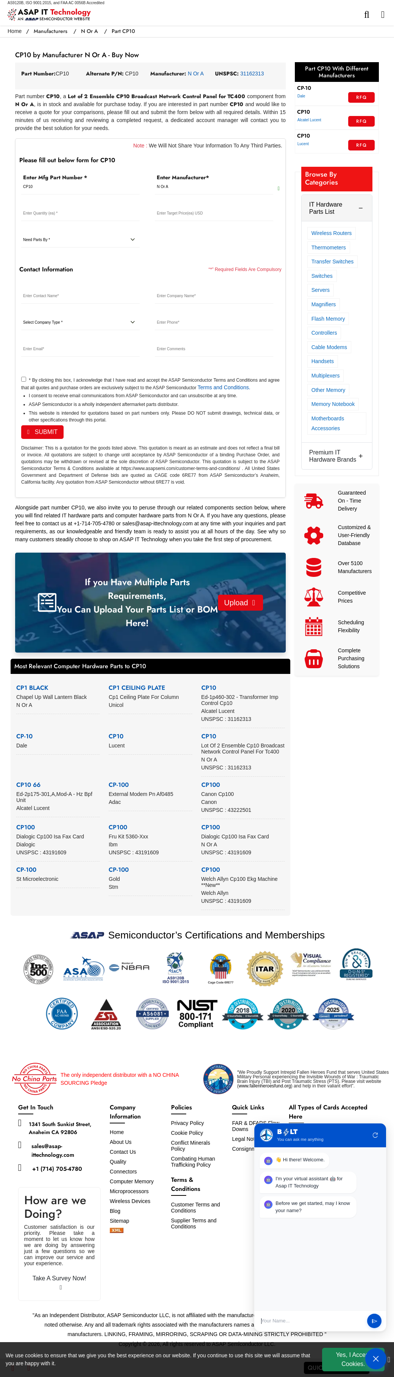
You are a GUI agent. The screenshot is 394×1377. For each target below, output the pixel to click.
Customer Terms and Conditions (195, 1208)
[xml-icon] (116, 1231)
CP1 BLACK (32, 687)
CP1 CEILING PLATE (137, 687)
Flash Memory (328, 319)
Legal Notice (247, 1139)
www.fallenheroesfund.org (265, 1086)
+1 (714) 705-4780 (57, 1169)
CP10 (208, 687)
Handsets (322, 361)
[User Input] (311, 1321)
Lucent (303, 144)
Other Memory (328, 390)
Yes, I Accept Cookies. (353, 1359)
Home (15, 31)
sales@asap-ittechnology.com (52, 1150)
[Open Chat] (375, 1358)
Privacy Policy (187, 1123)
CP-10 (24, 736)
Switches (322, 276)
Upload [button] (239, 602)
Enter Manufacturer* (183, 177)
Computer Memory (132, 1181)
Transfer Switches (332, 261)
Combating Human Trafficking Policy (193, 1162)
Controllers (324, 333)
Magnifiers (323, 304)
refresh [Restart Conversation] (375, 1135)
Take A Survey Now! (59, 1283)
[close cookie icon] (389, 1359)
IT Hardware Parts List (326, 208)
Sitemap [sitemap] (122, 1221)
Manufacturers (50, 31)
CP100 (210, 784)
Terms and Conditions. (224, 387)
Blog (115, 1211)
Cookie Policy (187, 1133)
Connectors (123, 1172)
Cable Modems (329, 347)
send (374, 1321)
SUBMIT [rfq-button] (42, 432)
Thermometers (328, 247)
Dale (301, 96)
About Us (121, 1142)
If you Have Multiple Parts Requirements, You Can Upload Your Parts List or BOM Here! (137, 602)
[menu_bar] (384, 15)
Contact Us (123, 1152)
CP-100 (119, 784)
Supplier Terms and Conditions (193, 1223)
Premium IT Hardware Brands (333, 456)
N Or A (89, 31)
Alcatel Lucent (309, 120)
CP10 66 (28, 784)
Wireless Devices (130, 1201)
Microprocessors (129, 1191)
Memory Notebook (333, 404)
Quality (118, 1162)
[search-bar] (368, 15)
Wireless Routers (331, 233)
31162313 (252, 73)
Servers (320, 290)
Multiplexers (325, 376)
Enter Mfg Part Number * (55, 177)
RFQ (361, 97)
